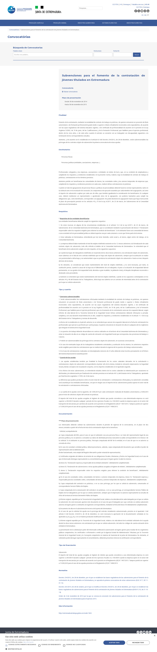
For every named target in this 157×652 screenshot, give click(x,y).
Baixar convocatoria (69, 92)
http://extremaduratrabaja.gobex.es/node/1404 (75, 613)
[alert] (78, 642)
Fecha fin (116, 51)
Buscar (137, 55)
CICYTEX (115, 4)
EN (145, 15)
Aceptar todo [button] (114, 643)
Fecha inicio (97, 51)
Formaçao (127, 4)
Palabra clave (17, 51)
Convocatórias (14, 30)
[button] (6, 645)
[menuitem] (39, 23)
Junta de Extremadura (16, 632)
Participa (146, 7)
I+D (121, 4)
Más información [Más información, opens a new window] (28, 642)
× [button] (154, 636)
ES (142, 15)
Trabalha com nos (137, 4)
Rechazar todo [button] (138, 643)
